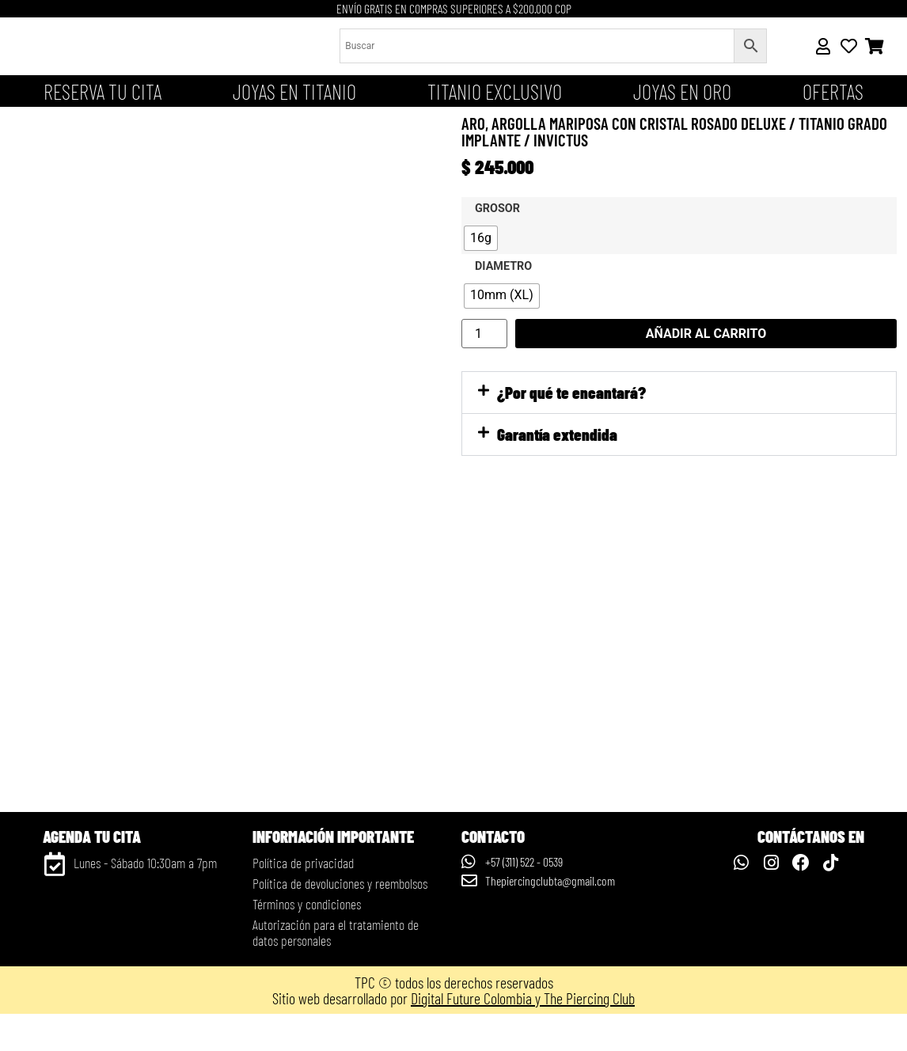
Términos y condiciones (306, 941)
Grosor (497, 208)
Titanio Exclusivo (494, 91)
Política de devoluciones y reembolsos (339, 920)
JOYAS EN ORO (682, 91)
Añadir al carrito (706, 333)
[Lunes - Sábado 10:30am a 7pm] (54, 901)
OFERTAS (833, 91)
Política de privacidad (303, 900)
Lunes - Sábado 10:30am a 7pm (145, 900)
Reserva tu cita (102, 91)
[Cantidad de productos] (484, 333)
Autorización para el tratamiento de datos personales (335, 969)
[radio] (481, 238)
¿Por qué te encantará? (571, 392)
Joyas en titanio (294, 91)
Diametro (503, 266)
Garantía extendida (557, 434)
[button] (679, 392)
